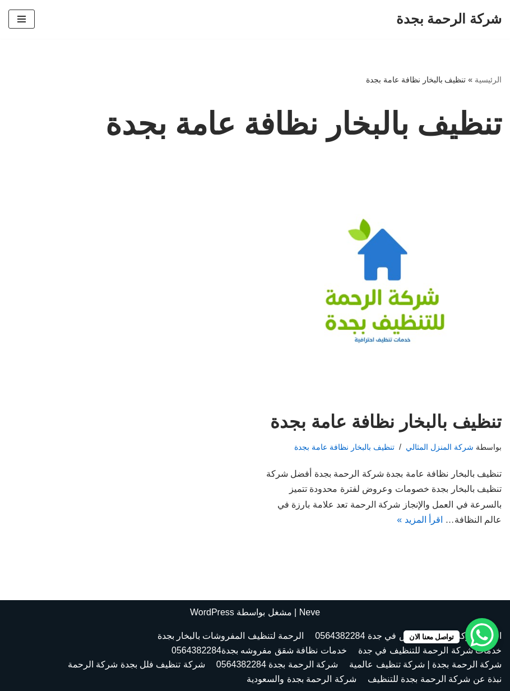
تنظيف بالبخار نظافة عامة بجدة (386, 422)
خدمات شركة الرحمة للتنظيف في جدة (430, 650)
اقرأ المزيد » (420, 519)
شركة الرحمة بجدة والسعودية (301, 679)
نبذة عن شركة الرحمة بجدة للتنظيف (435, 679)
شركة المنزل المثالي (440, 447)
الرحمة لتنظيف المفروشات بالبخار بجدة (230, 636)
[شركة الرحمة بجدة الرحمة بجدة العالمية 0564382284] (449, 19)
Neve (309, 612)
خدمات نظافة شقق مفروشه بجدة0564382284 (259, 650)
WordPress (212, 612)
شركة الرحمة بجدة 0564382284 (277, 665)
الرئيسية (488, 79)
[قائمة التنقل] (21, 19)
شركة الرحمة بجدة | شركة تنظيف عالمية (425, 665)
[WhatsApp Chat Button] (482, 635)
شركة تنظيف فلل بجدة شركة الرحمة (136, 665)
